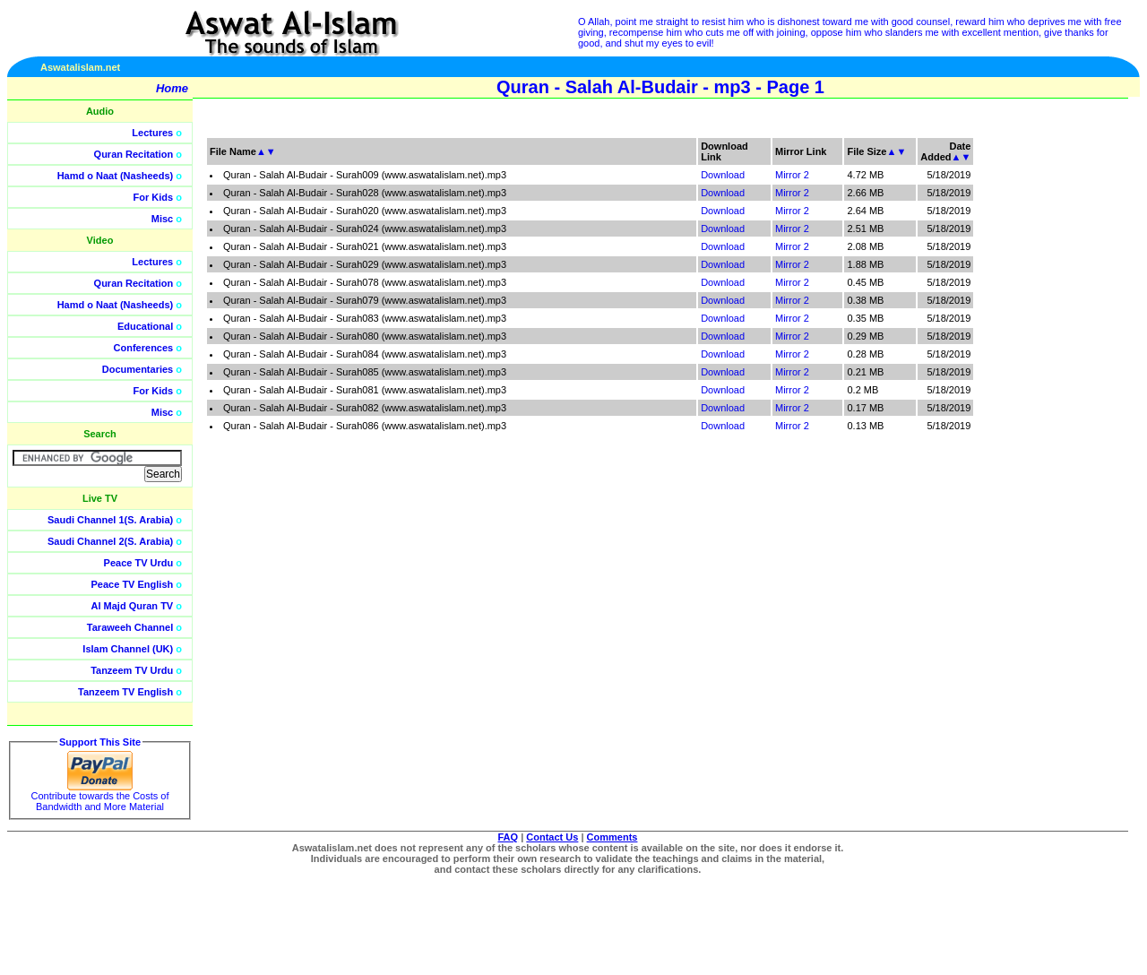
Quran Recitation (134, 154)
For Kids (154, 197)
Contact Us (552, 837)
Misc (162, 218)
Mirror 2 (792, 174)
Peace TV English (132, 584)
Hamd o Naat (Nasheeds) (115, 175)
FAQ (508, 837)
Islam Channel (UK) (127, 648)
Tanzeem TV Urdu (132, 670)
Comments (612, 837)
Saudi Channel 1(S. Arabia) (110, 519)
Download (723, 174)
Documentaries (137, 369)
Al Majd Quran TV (132, 605)
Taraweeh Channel (130, 627)
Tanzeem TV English (125, 691)
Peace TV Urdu (139, 562)
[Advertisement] (1062, 403)
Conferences (144, 347)
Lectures (152, 132)
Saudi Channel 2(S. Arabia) (110, 541)
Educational (145, 326)
